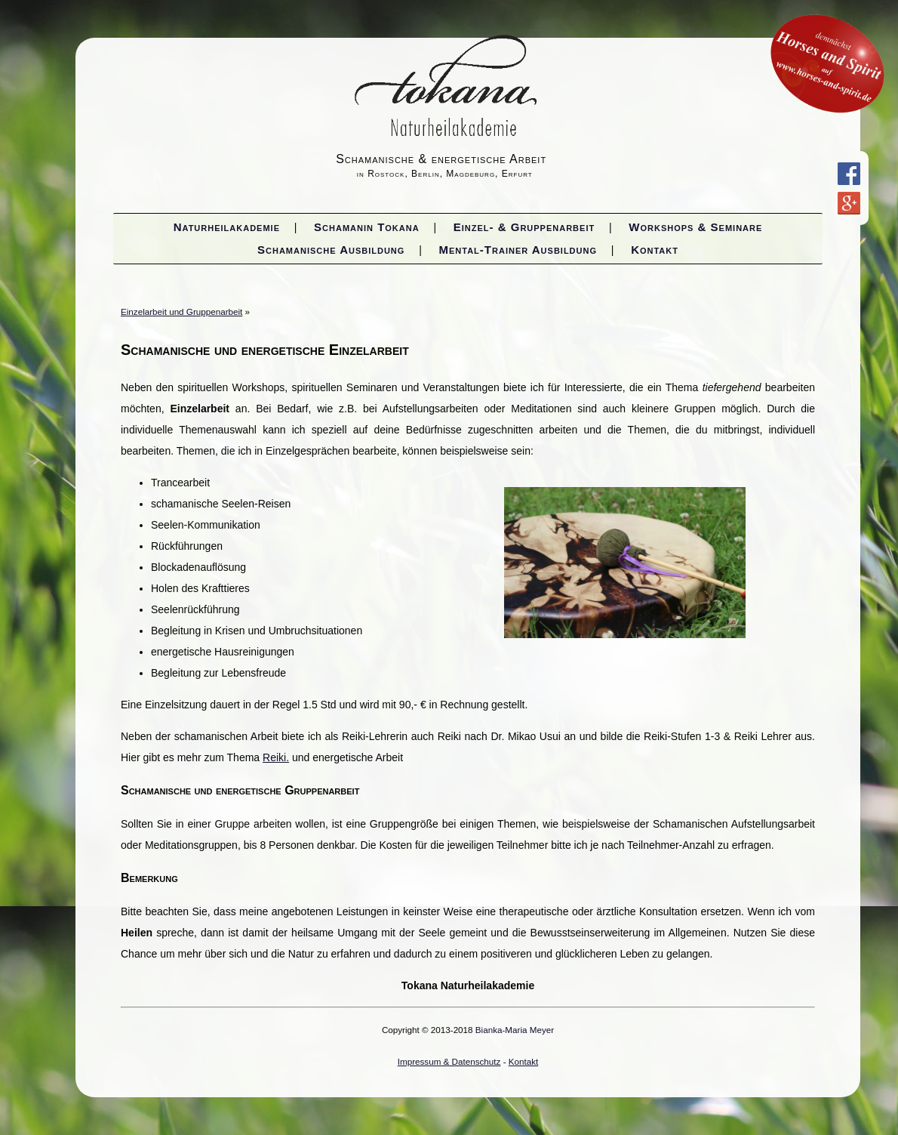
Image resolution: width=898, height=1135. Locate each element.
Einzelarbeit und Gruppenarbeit (181, 311)
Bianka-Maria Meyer (514, 1030)
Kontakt (654, 249)
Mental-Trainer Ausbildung (518, 249)
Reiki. (276, 757)
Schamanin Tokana (367, 227)
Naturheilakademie (227, 227)
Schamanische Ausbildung (330, 249)
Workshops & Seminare (695, 227)
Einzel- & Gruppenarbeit (524, 227)
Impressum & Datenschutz (449, 1061)
